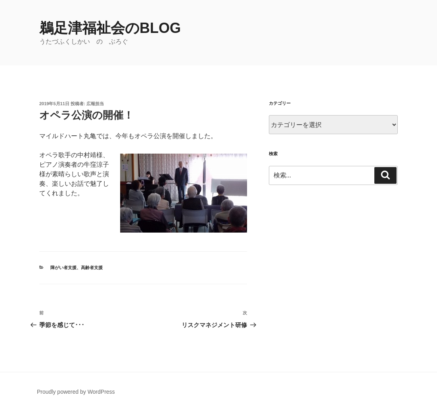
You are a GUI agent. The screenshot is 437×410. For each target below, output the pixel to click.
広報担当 (95, 103)
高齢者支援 (92, 267)
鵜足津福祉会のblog (110, 28)
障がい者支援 (63, 267)
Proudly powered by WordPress (76, 392)
